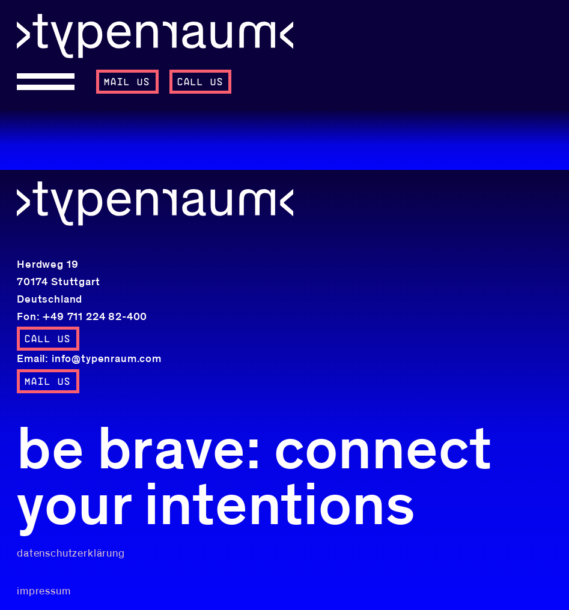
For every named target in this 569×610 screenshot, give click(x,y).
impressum (44, 591)
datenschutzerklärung (71, 553)
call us (200, 82)
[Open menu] (51, 82)
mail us (127, 82)
